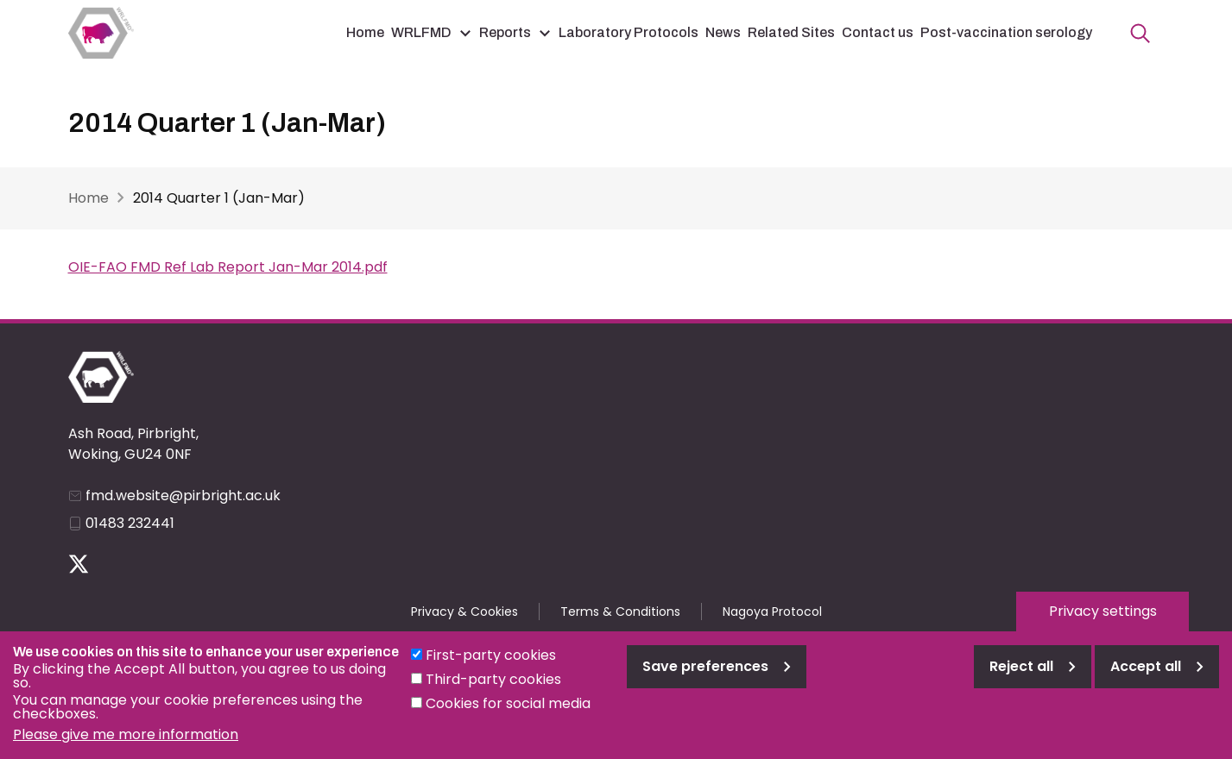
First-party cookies (491, 658)
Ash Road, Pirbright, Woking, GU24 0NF (133, 443)
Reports (505, 32)
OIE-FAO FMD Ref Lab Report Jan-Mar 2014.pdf (228, 267)
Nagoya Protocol (772, 611)
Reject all (1021, 670)
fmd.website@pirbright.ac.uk (183, 495)
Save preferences (705, 670)
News (723, 32)
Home (365, 32)
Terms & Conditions (620, 611)
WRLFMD (421, 32)
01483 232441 (129, 523)
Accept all (1145, 670)
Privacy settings (1103, 614)
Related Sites (791, 32)
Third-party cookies (493, 683)
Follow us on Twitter (78, 564)
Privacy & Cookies (464, 611)
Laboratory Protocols (628, 32)
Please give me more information (125, 738)
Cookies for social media (508, 707)
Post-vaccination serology (1006, 32)
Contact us (877, 32)
